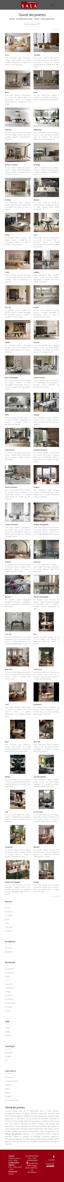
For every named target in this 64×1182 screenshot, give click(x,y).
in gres (7, 976)
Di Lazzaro (8, 916)
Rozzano (8, 1096)
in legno (8, 992)
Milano (7, 1089)
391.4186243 (32, 1172)
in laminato (9, 988)
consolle (8, 1056)
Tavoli (36, 19)
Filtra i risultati (32, 24)
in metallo (8, 1007)
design (7, 1032)
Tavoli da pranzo (48, 19)
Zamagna (8, 931)
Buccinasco (9, 1077)
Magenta (8, 1085)
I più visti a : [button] (11, 1070)
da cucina (8, 948)
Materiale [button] (10, 962)
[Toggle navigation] (53, 5)
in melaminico (10, 1003)
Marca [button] (8, 901)
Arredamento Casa (24, 19)
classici (7, 1028)
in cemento (9, 969)
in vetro (8, 1011)
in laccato (8, 984)
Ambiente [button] (10, 941)
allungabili (8, 1053)
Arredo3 (8, 908)
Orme (7, 923)
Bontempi (8, 912)
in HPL (7, 980)
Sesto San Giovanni (12, 1100)
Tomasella (9, 927)
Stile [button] (7, 1021)
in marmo (8, 995)
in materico (9, 999)
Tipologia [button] (10, 1046)
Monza (7, 1093)
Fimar (7, 919)
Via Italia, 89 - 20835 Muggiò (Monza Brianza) (32, 1165)
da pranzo (8, 952)
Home (11, 19)
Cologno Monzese (11, 1081)
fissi (6, 1060)
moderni (8, 1035)
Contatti (51, 1160)
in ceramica (9, 973)
